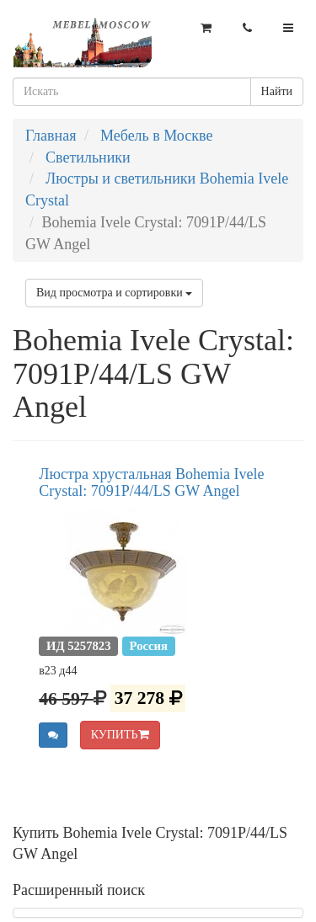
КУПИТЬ (120, 734)
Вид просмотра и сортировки (114, 292)
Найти (276, 91)
